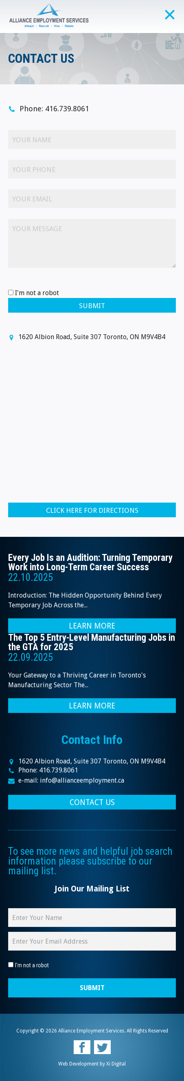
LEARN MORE (92, 626)
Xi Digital (116, 1064)
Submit (92, 306)
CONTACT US (92, 802)
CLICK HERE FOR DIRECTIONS (92, 510)
